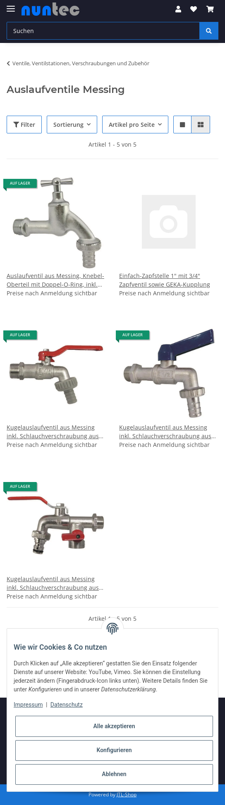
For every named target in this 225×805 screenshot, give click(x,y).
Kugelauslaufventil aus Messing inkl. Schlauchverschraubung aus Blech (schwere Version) (165, 431)
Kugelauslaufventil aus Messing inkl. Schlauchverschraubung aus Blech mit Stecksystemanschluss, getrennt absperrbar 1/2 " (53, 583)
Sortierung (68, 124)
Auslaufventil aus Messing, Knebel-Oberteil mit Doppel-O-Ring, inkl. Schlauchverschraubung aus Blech (55, 280)
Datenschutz (66, 704)
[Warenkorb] (210, 9)
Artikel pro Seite (132, 124)
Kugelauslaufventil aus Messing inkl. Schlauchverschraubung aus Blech (53, 431)
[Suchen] (103, 31)
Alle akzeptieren (114, 726)
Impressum (28, 704)
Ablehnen (114, 774)
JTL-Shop (126, 794)
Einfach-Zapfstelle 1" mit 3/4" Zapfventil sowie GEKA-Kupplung (164, 280)
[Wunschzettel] (193, 9)
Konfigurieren (114, 750)
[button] (178, 9)
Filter (24, 124)
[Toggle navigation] (11, 5)
